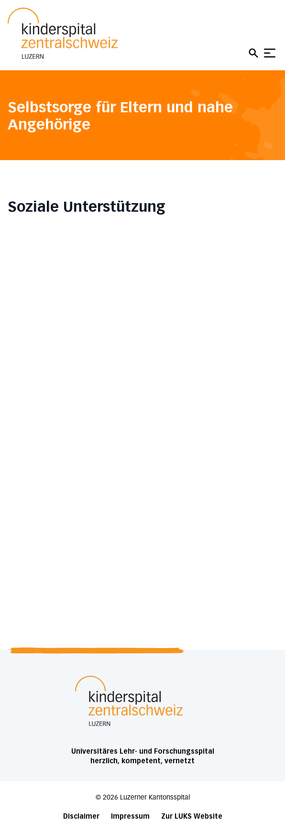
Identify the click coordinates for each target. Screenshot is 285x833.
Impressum (130, 816)
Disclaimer (81, 816)
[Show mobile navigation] (269, 53)
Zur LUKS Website (191, 816)
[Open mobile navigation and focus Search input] (255, 53)
